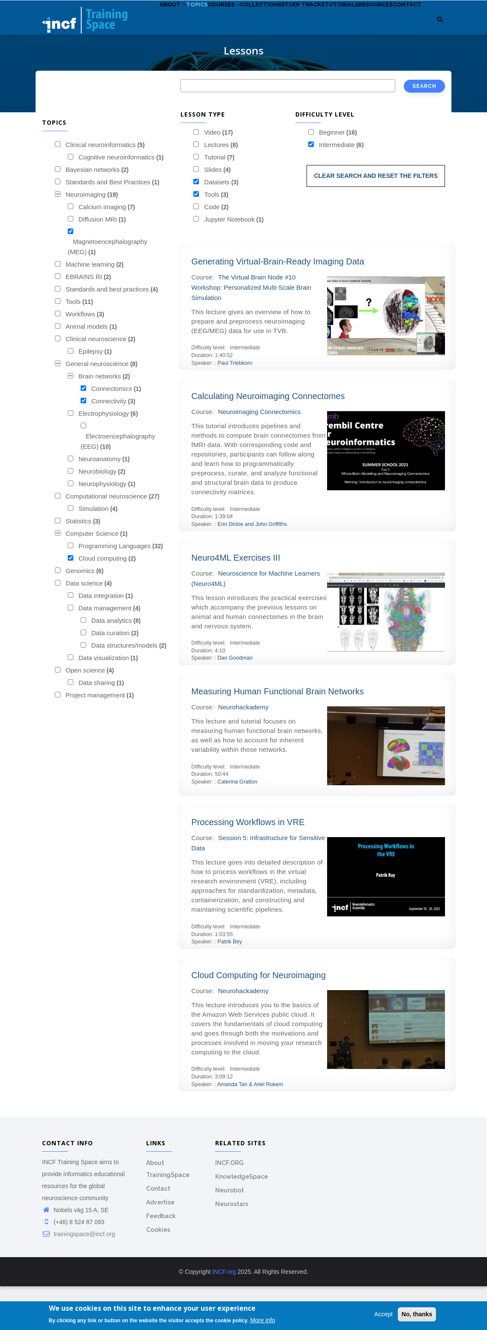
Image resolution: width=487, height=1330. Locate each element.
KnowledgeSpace (241, 1220)
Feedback (161, 1259)
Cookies (158, 1273)
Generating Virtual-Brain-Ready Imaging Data (277, 305)
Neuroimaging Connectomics (259, 455)
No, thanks (417, 1314)
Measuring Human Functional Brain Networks (277, 735)
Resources (167, 64)
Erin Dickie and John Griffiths (252, 568)
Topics (196, 25)
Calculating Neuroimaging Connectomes (268, 440)
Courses (232, 25)
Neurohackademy (243, 750)
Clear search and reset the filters (376, 219)
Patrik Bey (229, 986)
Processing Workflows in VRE (247, 866)
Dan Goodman (235, 702)
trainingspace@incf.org (78, 1277)
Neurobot (229, 1234)
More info (262, 1320)
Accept (383, 1314)
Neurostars (231, 1247)
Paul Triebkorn (234, 407)
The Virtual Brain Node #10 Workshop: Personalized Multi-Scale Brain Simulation (251, 331)
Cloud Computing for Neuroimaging (258, 1019)
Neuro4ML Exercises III (235, 601)
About (163, 25)
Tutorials (377, 25)
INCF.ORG (229, 1206)
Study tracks (330, 25)
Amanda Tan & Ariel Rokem (250, 1128)
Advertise (160, 1246)
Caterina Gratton (237, 826)
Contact (207, 64)
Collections (279, 25)
